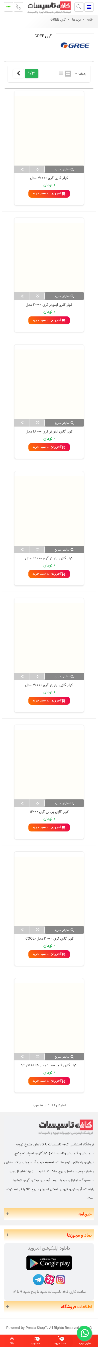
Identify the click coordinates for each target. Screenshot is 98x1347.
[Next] (18, 73)
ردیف (80, 73)
